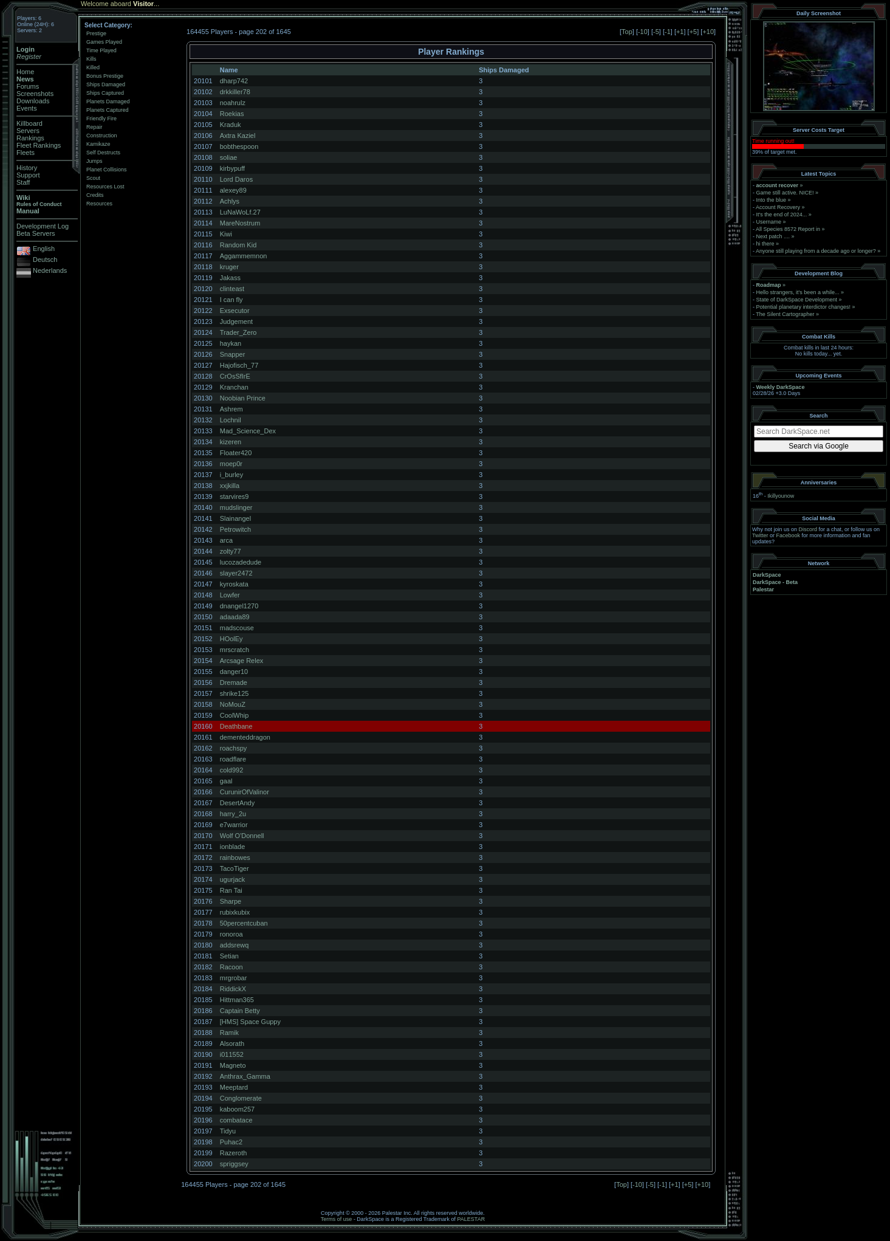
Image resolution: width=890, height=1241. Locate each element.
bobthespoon (239, 146)
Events (26, 108)
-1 (668, 31)
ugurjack (232, 879)
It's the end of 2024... (781, 214)
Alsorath (232, 1043)
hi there (765, 244)
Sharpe (230, 901)
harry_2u (233, 813)
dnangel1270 (239, 606)
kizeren (230, 441)
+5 (693, 31)
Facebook (788, 535)
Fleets (25, 152)
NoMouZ (232, 704)
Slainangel (235, 518)
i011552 (232, 1054)
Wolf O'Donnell (242, 835)
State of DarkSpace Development (797, 300)
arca (226, 540)
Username (769, 222)
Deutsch (45, 259)
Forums (27, 86)
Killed (93, 67)
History (26, 167)
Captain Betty (240, 1010)
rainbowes (235, 857)
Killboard (29, 123)
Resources (99, 204)
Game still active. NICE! (786, 193)
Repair (94, 127)
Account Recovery (778, 207)
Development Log (42, 226)
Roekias (232, 113)
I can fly (231, 299)
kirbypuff (232, 168)
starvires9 (234, 496)
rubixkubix (235, 912)
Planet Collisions (106, 170)
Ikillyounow (780, 496)
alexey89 (233, 190)
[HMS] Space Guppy (250, 1021)
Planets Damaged (108, 101)
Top (626, 31)
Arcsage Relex (242, 660)
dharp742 (234, 80)
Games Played (104, 42)
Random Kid (238, 245)
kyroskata (234, 584)
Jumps (94, 161)
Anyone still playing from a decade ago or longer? (816, 251)
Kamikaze (98, 144)
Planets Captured (107, 110)
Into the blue (771, 200)
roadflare (233, 759)
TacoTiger (234, 868)
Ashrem (231, 409)
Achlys (229, 201)
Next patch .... (773, 236)
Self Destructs (103, 153)
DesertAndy (237, 802)
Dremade (233, 682)
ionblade (232, 846)
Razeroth (233, 1153)
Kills (91, 59)
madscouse (237, 627)
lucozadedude (241, 562)
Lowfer (230, 595)
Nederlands (50, 270)
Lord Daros (236, 179)
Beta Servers (35, 233)
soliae (229, 157)
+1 (680, 31)
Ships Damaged (105, 84)
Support (28, 175)
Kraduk (230, 124)
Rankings (30, 138)
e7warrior (234, 824)
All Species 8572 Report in (788, 229)
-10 (643, 31)
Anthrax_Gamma (245, 1076)
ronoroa (231, 934)
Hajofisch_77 (239, 365)
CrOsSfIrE (235, 376)
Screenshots (34, 93)
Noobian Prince (242, 398)
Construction (101, 135)
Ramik (229, 1032)
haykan (230, 343)
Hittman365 (237, 999)
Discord (808, 529)
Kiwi (226, 234)
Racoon (231, 967)
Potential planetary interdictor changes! (803, 307)
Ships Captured (105, 93)
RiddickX (233, 988)
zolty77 (230, 551)
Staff (23, 182)
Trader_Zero (238, 332)
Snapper (232, 354)
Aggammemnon (243, 256)
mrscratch (234, 649)
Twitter (760, 535)
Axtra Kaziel (238, 135)
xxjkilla (229, 485)
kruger (229, 266)
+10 (708, 31)
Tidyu (228, 1131)
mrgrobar (233, 977)
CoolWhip (234, 715)
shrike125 (234, 693)
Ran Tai (231, 890)
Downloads (32, 101)
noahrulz (232, 102)
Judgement (236, 321)
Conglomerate (241, 1098)
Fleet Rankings (38, 145)
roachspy (233, 748)
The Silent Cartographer (785, 314)
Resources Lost (105, 187)
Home (25, 71)
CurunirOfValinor (244, 792)
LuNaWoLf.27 (240, 212)
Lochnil (230, 420)
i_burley (232, 474)
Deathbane (236, 726)
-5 (656, 31)
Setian (229, 956)
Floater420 (236, 452)
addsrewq (234, 945)
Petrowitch (235, 529)
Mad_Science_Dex (248, 431)
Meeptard (234, 1087)
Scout (93, 178)
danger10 (234, 671)
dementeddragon (245, 737)
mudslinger (236, 507)
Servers (27, 130)
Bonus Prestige (104, 76)
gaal (226, 781)
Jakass (230, 277)
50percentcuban (244, 923)
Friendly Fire (101, 118)
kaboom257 (237, 1109)
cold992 (232, 770)
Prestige (96, 33)
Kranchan (234, 387)
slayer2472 (236, 573)
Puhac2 (231, 1142)
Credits (95, 195)
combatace (236, 1120)
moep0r (231, 463)
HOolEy (231, 638)
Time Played (101, 50)
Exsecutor (235, 310)
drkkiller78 (235, 91)
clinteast (232, 288)
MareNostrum (240, 223)
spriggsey (234, 1163)
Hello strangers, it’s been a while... (798, 292)
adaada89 (235, 616)
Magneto (233, 1065)
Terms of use (336, 1219)
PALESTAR (471, 1219)
